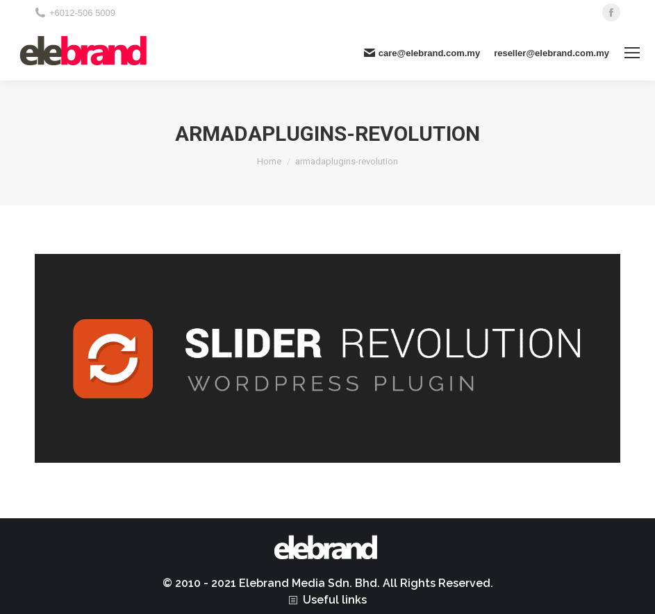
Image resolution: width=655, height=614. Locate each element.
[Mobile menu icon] (632, 53)
